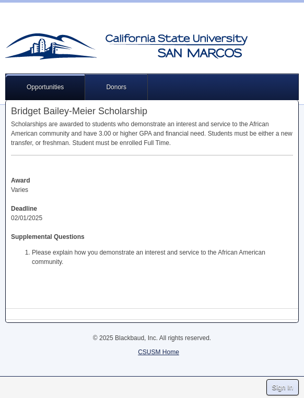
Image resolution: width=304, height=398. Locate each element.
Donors (116, 87)
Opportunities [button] (45, 87)
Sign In (282, 387)
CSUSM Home (158, 352)
